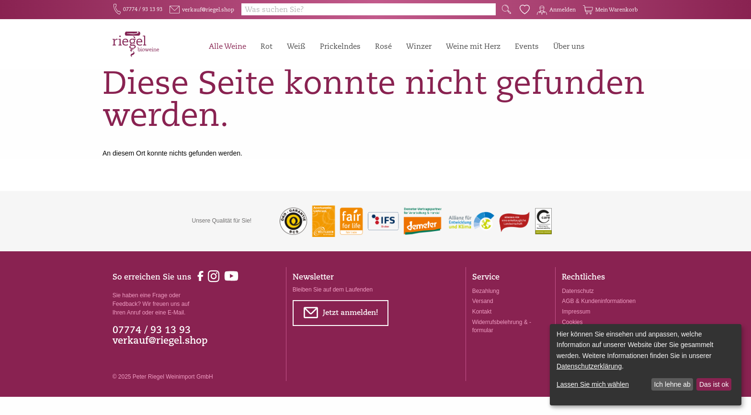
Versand (482, 319)
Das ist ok (713, 384)
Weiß (296, 46)
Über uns (569, 46)
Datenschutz (578, 309)
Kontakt (482, 329)
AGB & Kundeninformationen (599, 319)
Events (527, 46)
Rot (267, 46)
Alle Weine (227, 46)
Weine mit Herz (473, 46)
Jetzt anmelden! (340, 333)
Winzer (419, 46)
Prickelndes (340, 46)
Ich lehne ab (672, 384)
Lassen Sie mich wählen (593, 384)
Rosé (383, 46)
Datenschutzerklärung (589, 366)
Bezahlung (486, 309)
